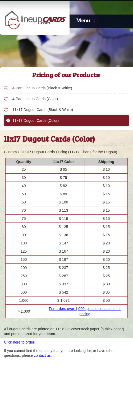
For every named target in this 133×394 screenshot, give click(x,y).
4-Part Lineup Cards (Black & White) (42, 88)
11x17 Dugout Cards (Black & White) (42, 110)
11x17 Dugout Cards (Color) (35, 120)
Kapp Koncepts (117, 381)
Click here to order (19, 342)
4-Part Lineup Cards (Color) (35, 99)
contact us (42, 355)
